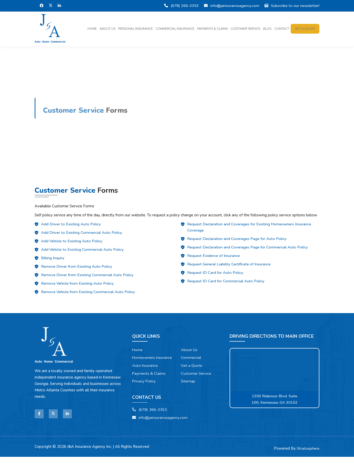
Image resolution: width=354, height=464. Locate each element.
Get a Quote (192, 365)
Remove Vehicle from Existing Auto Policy (77, 285)
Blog (267, 29)
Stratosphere (308, 455)
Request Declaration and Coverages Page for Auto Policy (237, 240)
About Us (107, 29)
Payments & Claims (212, 29)
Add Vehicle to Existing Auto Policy (71, 242)
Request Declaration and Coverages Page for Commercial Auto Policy (247, 249)
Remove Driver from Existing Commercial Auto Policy (87, 276)
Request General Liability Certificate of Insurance (229, 265)
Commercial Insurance (175, 29)
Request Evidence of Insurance (213, 257)
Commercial (191, 357)
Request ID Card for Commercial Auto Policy (225, 282)
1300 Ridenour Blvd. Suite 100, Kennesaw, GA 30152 (274, 399)
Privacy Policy (144, 388)
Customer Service (245, 29)
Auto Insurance (145, 372)
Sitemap (188, 381)
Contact (281, 29)
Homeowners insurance (144, 361)
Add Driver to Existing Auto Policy (71, 225)
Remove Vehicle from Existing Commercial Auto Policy (88, 293)
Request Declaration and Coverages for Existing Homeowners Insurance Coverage (249, 229)
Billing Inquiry (52, 259)
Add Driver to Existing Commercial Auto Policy (81, 234)
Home (92, 29)
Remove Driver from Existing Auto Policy (76, 268)
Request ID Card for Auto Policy (215, 274)
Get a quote (305, 29)
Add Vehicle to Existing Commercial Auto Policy (82, 251)
